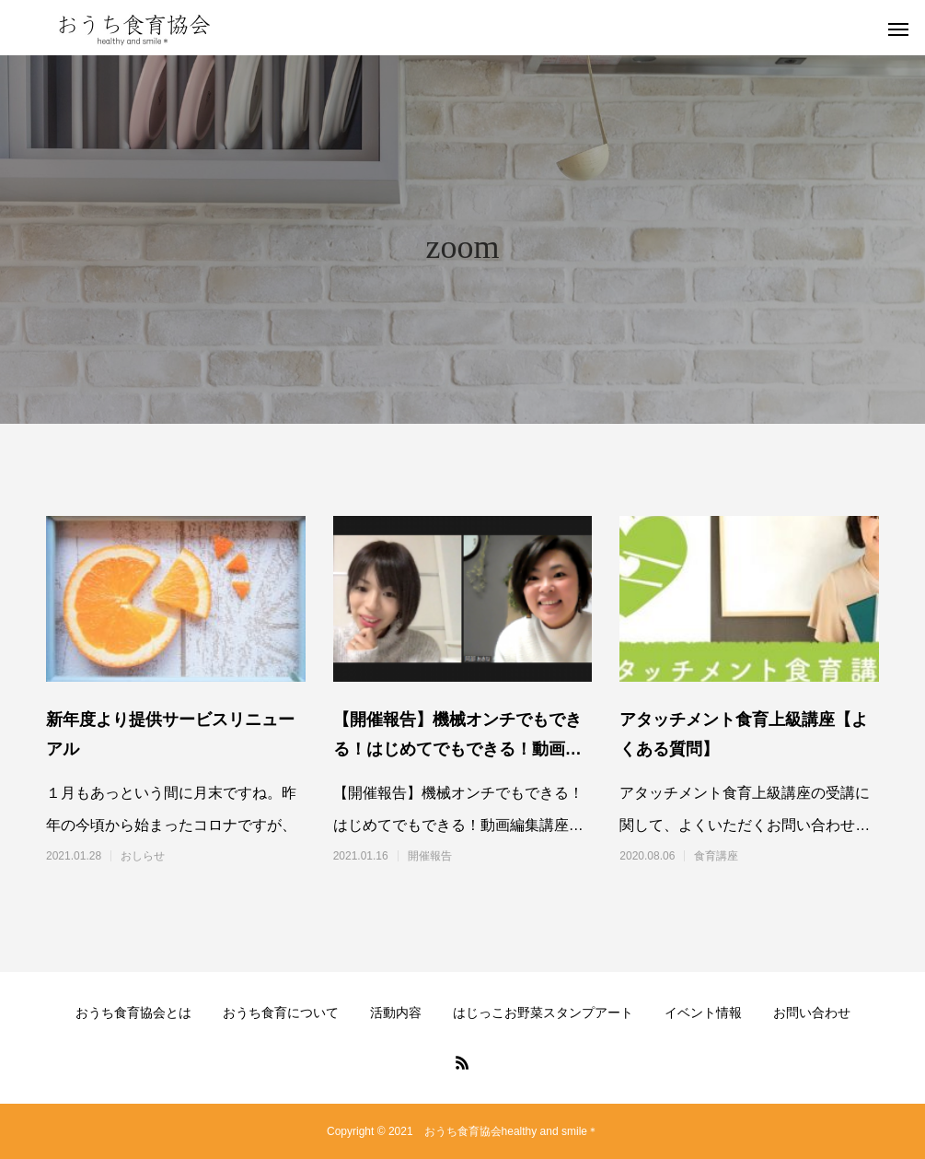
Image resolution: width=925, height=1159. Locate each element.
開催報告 (430, 855)
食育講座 (716, 855)
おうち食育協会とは (133, 1012)
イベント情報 (703, 1012)
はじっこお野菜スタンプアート (543, 1012)
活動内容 (396, 1012)
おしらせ (143, 855)
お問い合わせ (811, 1012)
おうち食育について (281, 1012)
